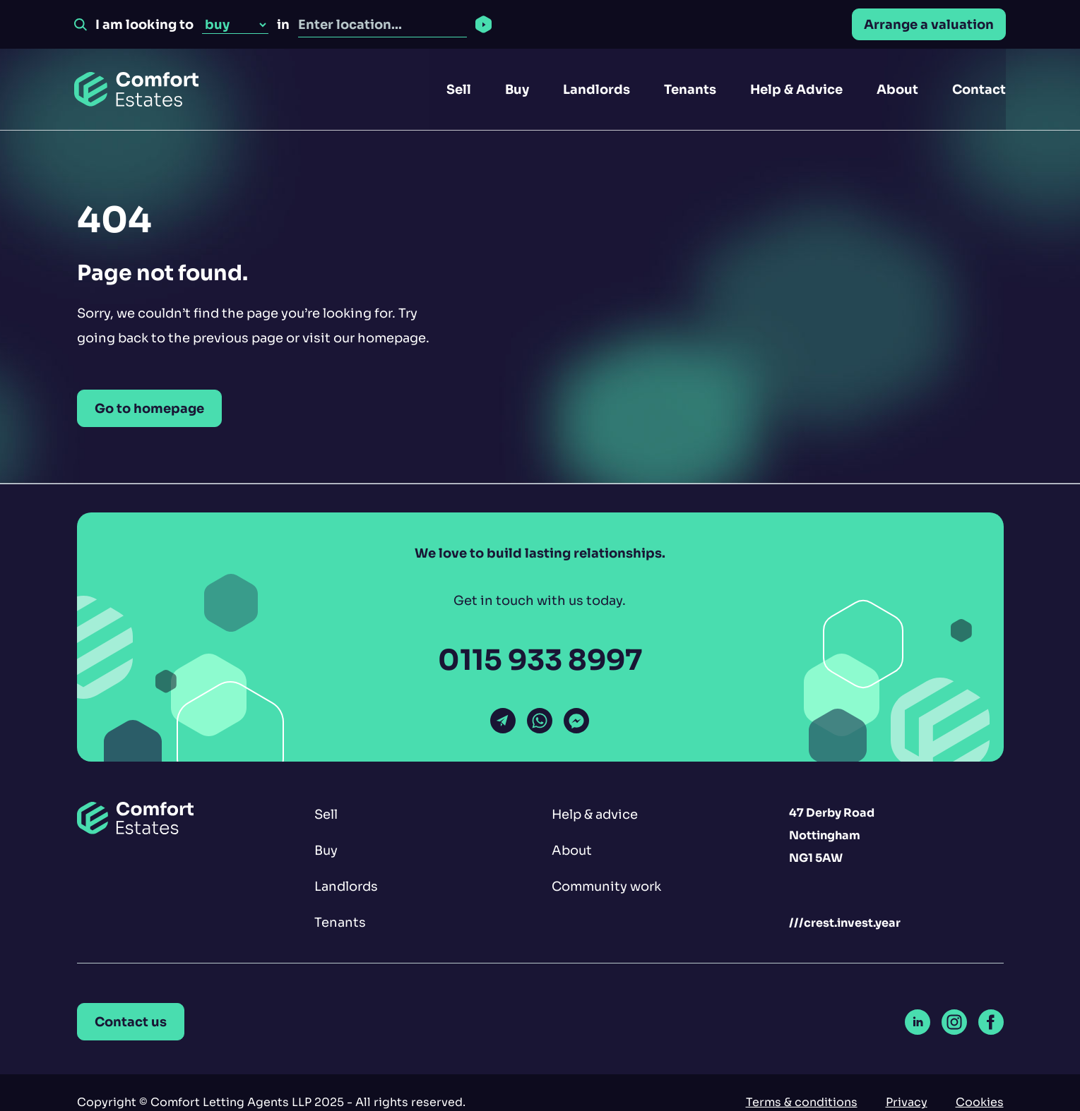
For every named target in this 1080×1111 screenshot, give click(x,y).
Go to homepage (149, 408)
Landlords (596, 89)
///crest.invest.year (845, 922)
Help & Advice (796, 89)
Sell (458, 89)
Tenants (690, 89)
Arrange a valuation (929, 24)
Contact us (131, 1022)
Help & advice (595, 814)
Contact (979, 89)
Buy (517, 89)
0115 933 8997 (540, 660)
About (897, 89)
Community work (606, 886)
